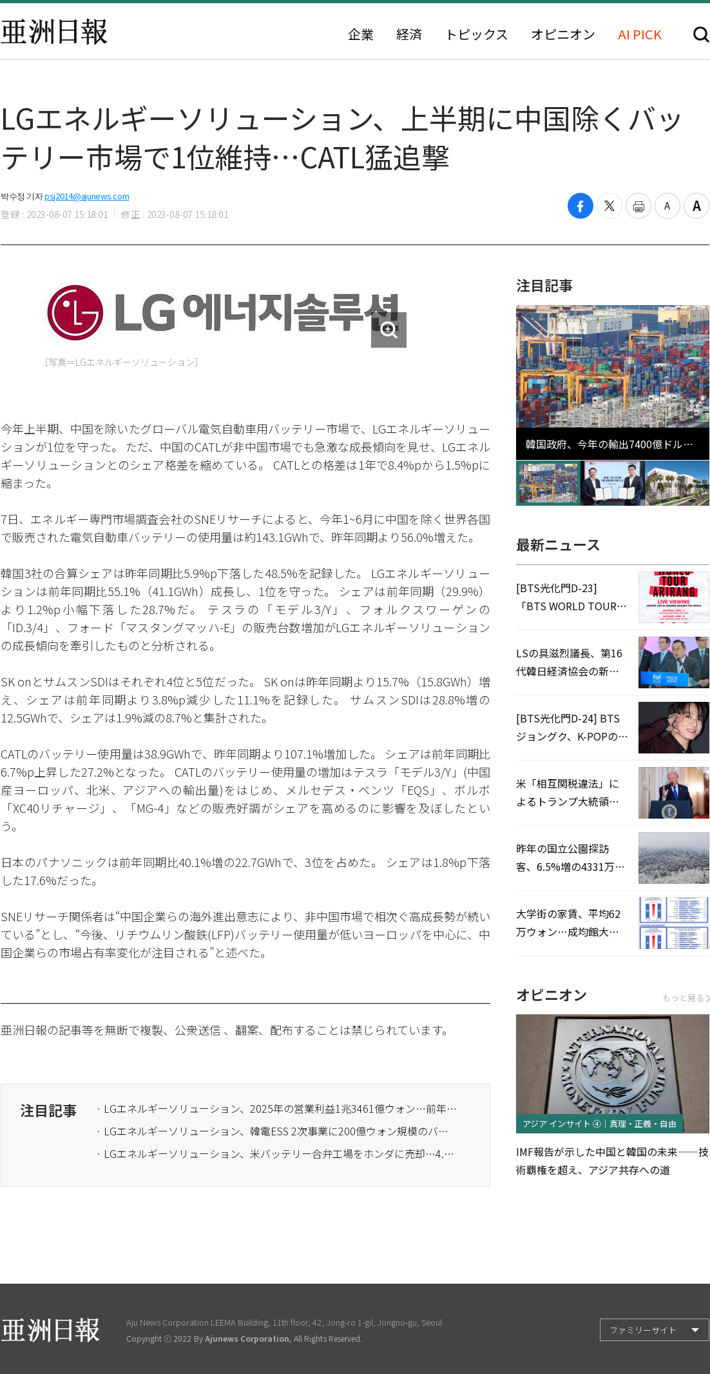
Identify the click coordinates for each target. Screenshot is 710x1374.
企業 (361, 34)
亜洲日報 (54, 31)
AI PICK (640, 34)
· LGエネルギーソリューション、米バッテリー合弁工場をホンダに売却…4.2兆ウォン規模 (276, 1153)
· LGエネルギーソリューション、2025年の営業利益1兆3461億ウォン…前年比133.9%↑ (276, 1108)
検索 (701, 34)
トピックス (476, 34)
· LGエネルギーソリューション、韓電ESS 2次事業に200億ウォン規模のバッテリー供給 (276, 1131)
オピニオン (563, 34)
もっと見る (685, 997)
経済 (409, 34)
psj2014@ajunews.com (86, 196)
